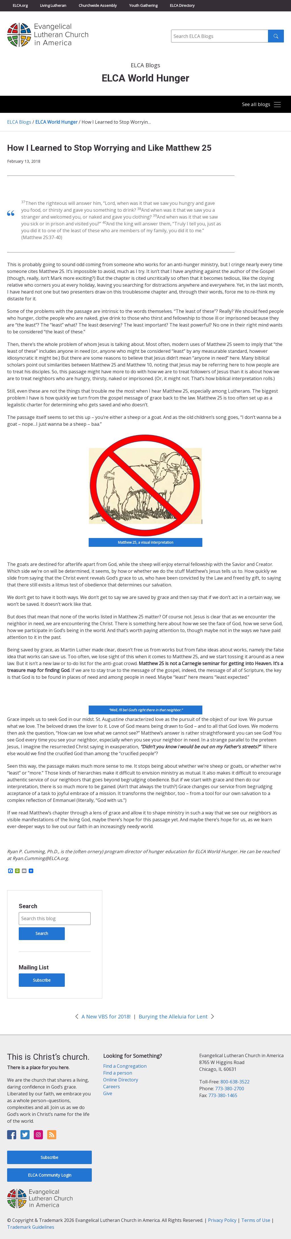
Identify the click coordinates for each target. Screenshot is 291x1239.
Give (107, 1093)
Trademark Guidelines (30, 1227)
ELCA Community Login (49, 1175)
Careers (111, 1086)
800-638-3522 (235, 1082)
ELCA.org (20, 5)
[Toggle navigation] (259, 104)
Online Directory (120, 1080)
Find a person (117, 1073)
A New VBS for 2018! (106, 1016)
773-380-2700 (229, 1088)
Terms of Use (255, 1220)
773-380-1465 (222, 1095)
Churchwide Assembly (98, 5)
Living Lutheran (53, 5)
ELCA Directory (182, 5)
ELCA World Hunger (56, 122)
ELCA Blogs (19, 122)
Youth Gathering (143, 5)
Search (28, 906)
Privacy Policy (222, 1220)
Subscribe (42, 980)
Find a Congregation (125, 1066)
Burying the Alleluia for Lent (173, 1016)
